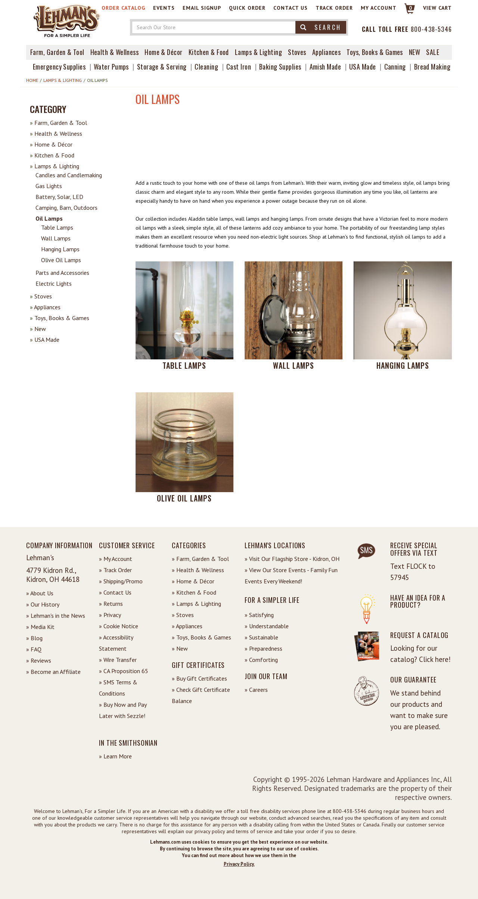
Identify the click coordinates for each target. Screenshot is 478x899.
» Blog (34, 638)
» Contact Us (115, 592)
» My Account (115, 558)
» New (180, 648)
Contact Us (290, 7)
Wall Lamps (56, 238)
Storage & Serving (162, 66)
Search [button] (320, 27)
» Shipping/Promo (121, 581)
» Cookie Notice (118, 626)
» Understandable (267, 626)
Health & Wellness (114, 52)
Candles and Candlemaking (68, 175)
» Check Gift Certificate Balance (201, 695)
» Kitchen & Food (194, 592)
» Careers (256, 689)
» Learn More (115, 756)
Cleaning (206, 66)
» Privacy (110, 615)
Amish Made (325, 66)
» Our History (42, 604)
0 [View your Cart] (410, 7)
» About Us (39, 593)
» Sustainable (261, 637)
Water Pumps (111, 66)
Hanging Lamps (60, 249)
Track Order (334, 7)
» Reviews (38, 660)
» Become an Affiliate (53, 671)
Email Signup (202, 7)
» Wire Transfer (118, 659)
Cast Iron (238, 66)
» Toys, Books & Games (201, 637)
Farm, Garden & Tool (57, 52)
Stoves (297, 52)
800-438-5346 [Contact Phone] (431, 29)
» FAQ (33, 649)
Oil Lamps (49, 218)
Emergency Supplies (59, 66)
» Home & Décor (193, 581)
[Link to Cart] (406, 11)
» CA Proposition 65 (123, 671)
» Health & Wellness (198, 570)
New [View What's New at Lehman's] (414, 52)
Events (164, 7)
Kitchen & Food (209, 52)
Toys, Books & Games (375, 52)
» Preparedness (263, 648)
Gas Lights (48, 186)
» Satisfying (259, 615)
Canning (395, 66)
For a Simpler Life (272, 600)
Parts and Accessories (62, 272)
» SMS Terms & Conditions (118, 687)
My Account (379, 7)
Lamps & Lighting (258, 52)
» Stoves (183, 615)
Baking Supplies (280, 66)
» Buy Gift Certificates (199, 678)
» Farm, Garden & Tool (200, 558)
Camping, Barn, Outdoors (66, 207)
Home (32, 80)
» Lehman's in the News (55, 615)
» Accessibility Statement (116, 642)
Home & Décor (163, 52)
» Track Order (115, 570)
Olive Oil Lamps (61, 260)
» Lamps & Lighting (196, 603)
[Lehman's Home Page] (67, 20)
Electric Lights (53, 283)
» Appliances (187, 626)
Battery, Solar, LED (59, 196)
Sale (432, 52)
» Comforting (261, 659)
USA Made (362, 66)
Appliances (326, 52)
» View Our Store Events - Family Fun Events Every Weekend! (291, 575)
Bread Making (432, 66)
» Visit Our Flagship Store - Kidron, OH (292, 558)
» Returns (111, 603)
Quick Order (247, 7)
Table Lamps (57, 227)
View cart (437, 7)
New (38, 328)
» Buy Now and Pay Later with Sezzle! (122, 710)
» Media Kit (40, 626)
